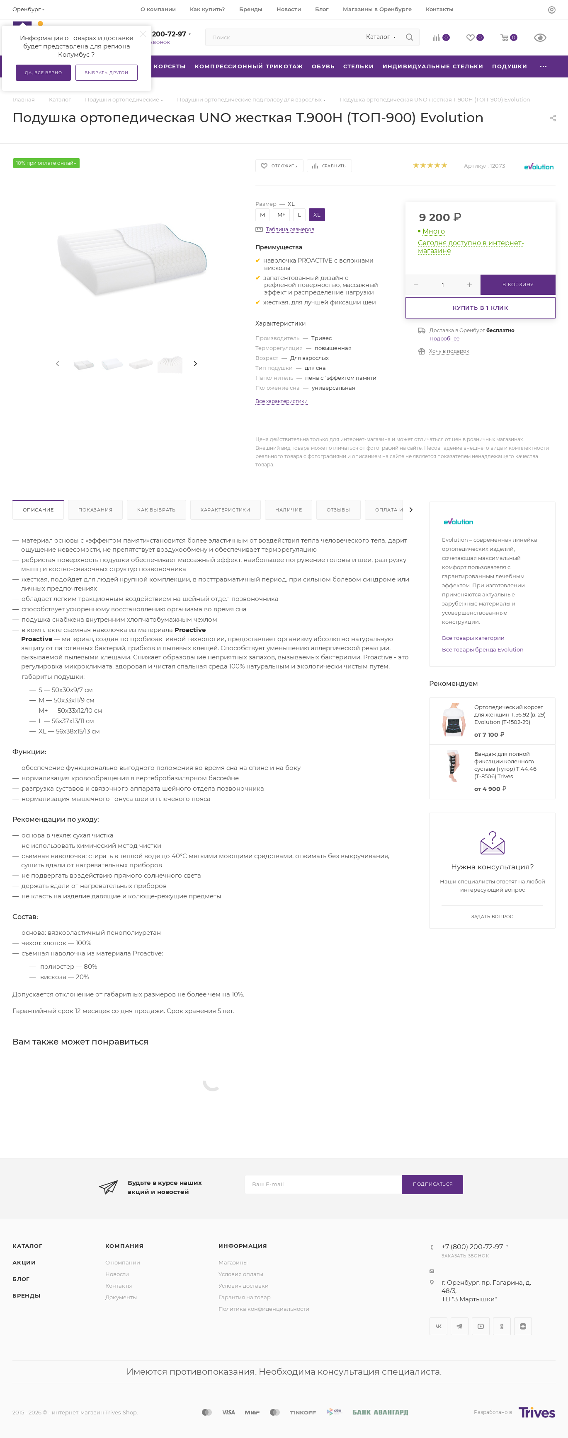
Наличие (288, 510)
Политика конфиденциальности (263, 1308)
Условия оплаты (240, 1274)
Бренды (26, 1295)
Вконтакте (438, 1326)
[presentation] (57, 364)
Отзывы (338, 510)
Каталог (27, 1246)
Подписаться (433, 1184)
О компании (122, 1262)
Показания (95, 510)
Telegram (459, 1326)
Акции (24, 1262)
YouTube (481, 1326)
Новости (117, 1274)
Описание (38, 510)
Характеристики (225, 510)
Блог (21, 1279)
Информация (242, 1246)
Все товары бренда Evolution (483, 649)
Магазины (233, 1262)
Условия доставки (243, 1285)
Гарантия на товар (244, 1297)
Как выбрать (156, 510)
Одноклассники (502, 1326)
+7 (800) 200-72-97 (153, 34)
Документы (121, 1297)
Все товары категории (473, 638)
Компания (124, 1246)
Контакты (118, 1285)
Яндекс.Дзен (523, 1326)
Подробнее (444, 338)
